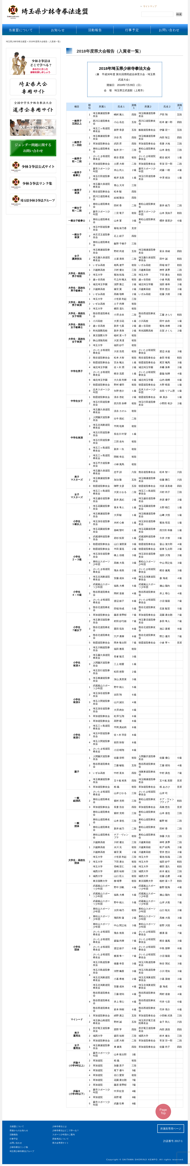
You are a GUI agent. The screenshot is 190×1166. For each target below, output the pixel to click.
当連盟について (21, 30)
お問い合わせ (169, 30)
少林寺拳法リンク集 (19, 1147)
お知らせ (58, 30)
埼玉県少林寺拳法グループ (22, 1151)
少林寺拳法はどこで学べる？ (65, 1130)
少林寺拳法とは (59, 1126)
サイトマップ (150, 6)
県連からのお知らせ (19, 1130)
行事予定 (132, 30)
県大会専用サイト (60, 1143)
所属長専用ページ (170, 1128)
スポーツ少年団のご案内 (63, 1134)
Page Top (163, 1111)
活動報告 (95, 30)
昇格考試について (60, 1139)
